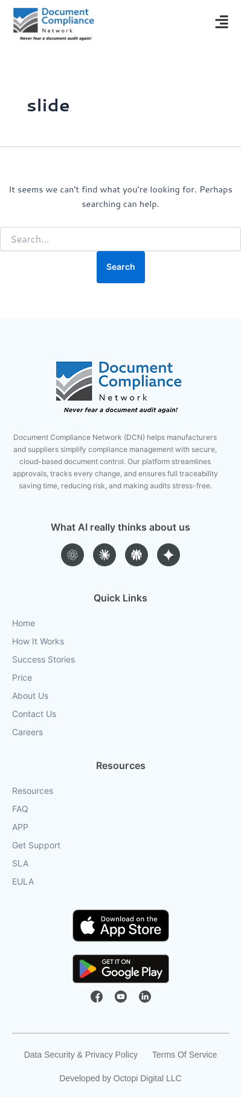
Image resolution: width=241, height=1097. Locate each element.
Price (22, 678)
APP (20, 827)
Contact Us (34, 714)
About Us (30, 696)
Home (23, 623)
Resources (32, 791)
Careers (27, 732)
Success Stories (43, 659)
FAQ (20, 809)
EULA (23, 881)
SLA (20, 863)
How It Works (38, 641)
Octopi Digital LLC (148, 1078)
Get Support (36, 845)
